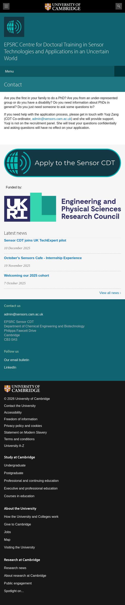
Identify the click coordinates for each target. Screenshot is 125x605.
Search (119, 6)
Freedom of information (20, 419)
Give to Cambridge (17, 524)
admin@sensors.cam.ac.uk (51, 119)
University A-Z (14, 445)
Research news (15, 568)
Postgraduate (13, 473)
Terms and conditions (19, 439)
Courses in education (19, 496)
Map (7, 539)
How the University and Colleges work (31, 516)
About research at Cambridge (25, 575)
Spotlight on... (14, 591)
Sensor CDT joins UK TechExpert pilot (35, 240)
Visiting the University (19, 547)
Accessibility (13, 412)
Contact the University (20, 406)
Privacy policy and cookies (23, 425)
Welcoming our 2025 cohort (26, 275)
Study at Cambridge (19, 457)
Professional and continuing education (31, 480)
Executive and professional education (31, 488)
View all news (109, 293)
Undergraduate (15, 465)
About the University (20, 508)
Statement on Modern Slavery (25, 432)
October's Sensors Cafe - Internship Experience (43, 258)
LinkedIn (10, 367)
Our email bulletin (16, 360)
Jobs (7, 532)
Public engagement (18, 583)
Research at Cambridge (22, 559)
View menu (6, 6)
